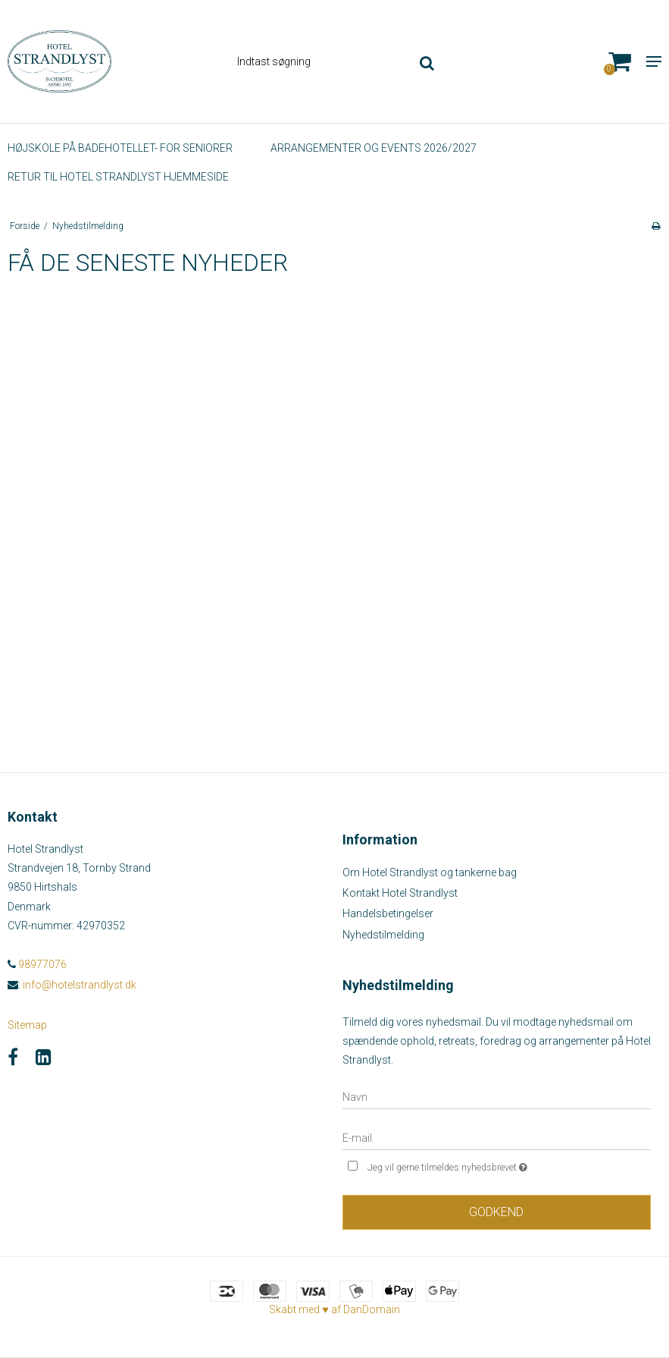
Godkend (496, 1212)
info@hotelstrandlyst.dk (79, 985)
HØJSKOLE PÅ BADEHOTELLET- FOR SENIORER (120, 148)
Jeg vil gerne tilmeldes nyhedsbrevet (485, 1165)
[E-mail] (497, 1137)
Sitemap (27, 1025)
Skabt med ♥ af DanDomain (334, 1309)
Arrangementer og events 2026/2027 (373, 148)
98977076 (37, 964)
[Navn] (497, 1096)
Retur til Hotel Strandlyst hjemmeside (118, 177)
